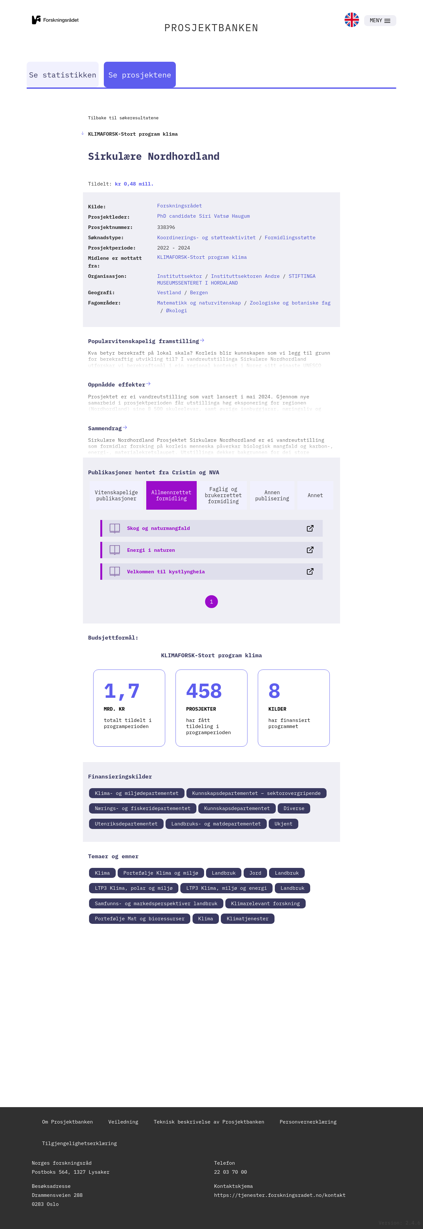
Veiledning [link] (123, 1121)
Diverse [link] (294, 808)
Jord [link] (255, 872)
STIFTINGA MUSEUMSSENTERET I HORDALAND (236, 279)
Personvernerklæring (308, 1121)
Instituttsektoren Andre (245, 276)
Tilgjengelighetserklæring (79, 1143)
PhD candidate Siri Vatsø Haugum (203, 216)
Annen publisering (272, 495)
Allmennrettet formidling (171, 495)
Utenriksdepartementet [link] (126, 823)
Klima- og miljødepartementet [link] (136, 793)
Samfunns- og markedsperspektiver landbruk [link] (156, 903)
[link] (352, 20)
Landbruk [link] (224, 872)
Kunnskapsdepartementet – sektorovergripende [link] (256, 793)
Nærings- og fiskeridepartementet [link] (143, 808)
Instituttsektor (179, 276)
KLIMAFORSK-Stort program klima (202, 257)
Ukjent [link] (283, 823)
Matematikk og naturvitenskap (199, 302)
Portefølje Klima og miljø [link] (160, 872)
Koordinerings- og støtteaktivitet (206, 237)
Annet (315, 495)
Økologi (176, 310)
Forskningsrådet (179, 205)
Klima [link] (102, 872)
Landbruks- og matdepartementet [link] (216, 823)
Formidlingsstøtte (290, 237)
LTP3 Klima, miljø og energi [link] (226, 888)
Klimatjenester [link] (247, 918)
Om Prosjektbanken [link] (67, 1121)
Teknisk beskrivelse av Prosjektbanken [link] (209, 1121)
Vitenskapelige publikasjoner (116, 495)
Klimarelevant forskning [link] (265, 903)
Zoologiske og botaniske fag (290, 302)
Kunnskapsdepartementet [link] (237, 808)
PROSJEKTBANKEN (211, 27)
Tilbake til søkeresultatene (123, 118)
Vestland (169, 292)
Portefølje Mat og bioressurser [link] (139, 918)
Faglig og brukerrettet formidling (223, 495)
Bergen (199, 292)
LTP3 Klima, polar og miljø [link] (134, 888)
